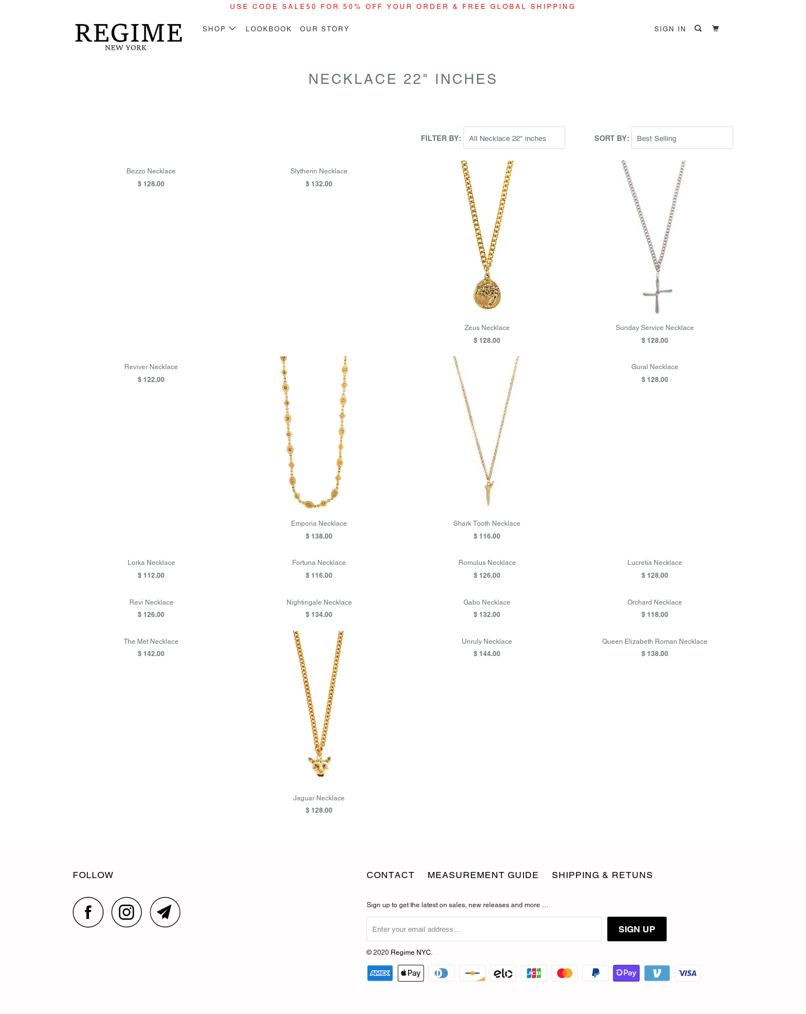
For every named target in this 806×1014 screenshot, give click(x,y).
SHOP (220, 29)
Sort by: (612, 138)
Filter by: (442, 138)
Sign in (670, 29)
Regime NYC (411, 952)
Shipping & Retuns (602, 875)
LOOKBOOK (269, 29)
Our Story (325, 29)
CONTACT (391, 875)
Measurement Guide (483, 875)
